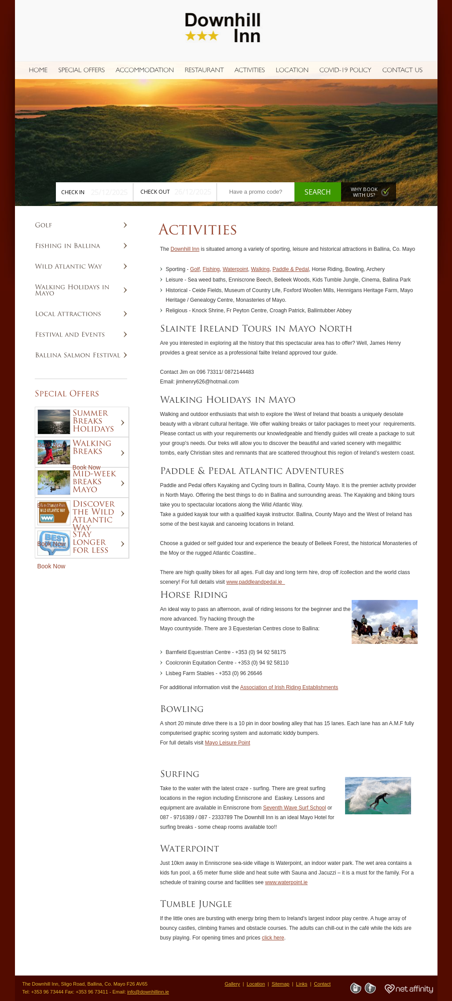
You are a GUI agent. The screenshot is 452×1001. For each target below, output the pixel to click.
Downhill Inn (185, 249)
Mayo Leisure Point (227, 743)
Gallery (232, 984)
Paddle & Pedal (290, 269)
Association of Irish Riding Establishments (289, 687)
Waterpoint (235, 269)
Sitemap (280, 984)
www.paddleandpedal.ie (255, 582)
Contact (322, 984)
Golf (195, 269)
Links (302, 984)
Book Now (51, 444)
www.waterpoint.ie (286, 882)
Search (318, 192)
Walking (260, 269)
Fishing (211, 269)
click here (273, 938)
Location (255, 984)
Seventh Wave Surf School (294, 808)
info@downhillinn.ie (148, 991)
